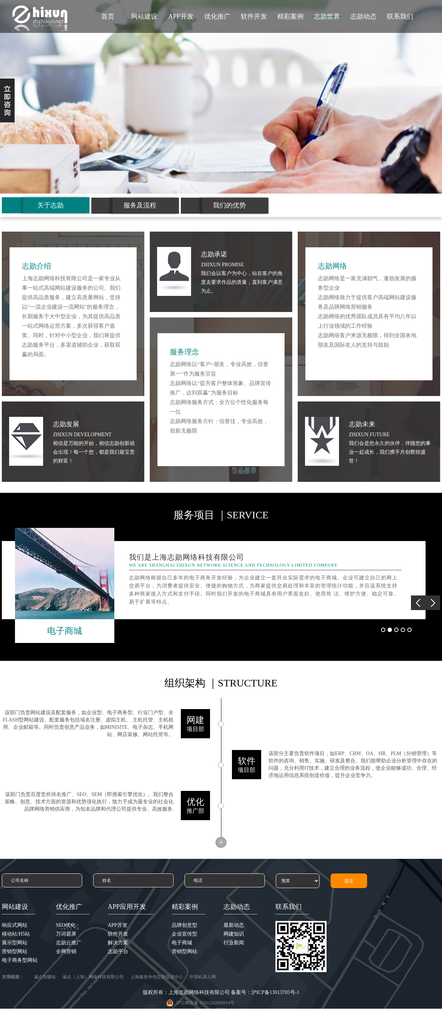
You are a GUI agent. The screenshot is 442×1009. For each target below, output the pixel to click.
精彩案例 (290, 16)
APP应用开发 (127, 906)
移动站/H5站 (16, 934)
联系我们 (400, 16)
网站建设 (144, 16)
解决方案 (118, 942)
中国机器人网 (203, 976)
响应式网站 (14, 925)
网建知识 (234, 934)
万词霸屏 (66, 934)
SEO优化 (66, 925)
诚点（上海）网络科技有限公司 (93, 976)
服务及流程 (139, 205)
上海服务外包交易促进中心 (156, 976)
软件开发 (254, 16)
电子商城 (182, 942)
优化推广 (217, 16)
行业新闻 (234, 942)
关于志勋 (50, 205)
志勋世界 (327, 16)
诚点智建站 (45, 976)
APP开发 (180, 16)
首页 (107, 16)
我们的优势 (229, 205)
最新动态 (234, 925)
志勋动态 (363, 16)
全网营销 (66, 951)
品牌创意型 (184, 925)
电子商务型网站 (20, 960)
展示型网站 (14, 942)
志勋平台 (118, 951)
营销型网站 (14, 951)
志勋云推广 (68, 942)
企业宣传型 (184, 934)
